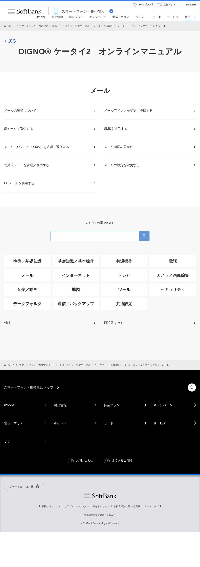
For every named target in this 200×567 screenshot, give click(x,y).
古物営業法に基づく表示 (127, 506)
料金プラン (112, 405)
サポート (57, 26)
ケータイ (98, 26)
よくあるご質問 (122, 460)
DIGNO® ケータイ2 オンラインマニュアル (130, 26)
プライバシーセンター (77, 506)
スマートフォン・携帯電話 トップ (28, 387)
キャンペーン (163, 405)
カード (108, 423)
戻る (10, 41)
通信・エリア (13, 423)
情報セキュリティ (51, 506)
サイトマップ (151, 506)
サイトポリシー (101, 506)
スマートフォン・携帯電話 (33, 26)
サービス (159, 423)
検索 (192, 387)
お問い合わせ (84, 460)
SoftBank (24, 11)
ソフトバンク (100, 496)
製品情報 (60, 405)
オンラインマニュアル (77, 26)
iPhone (9, 405)
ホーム (12, 26)
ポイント (60, 423)
